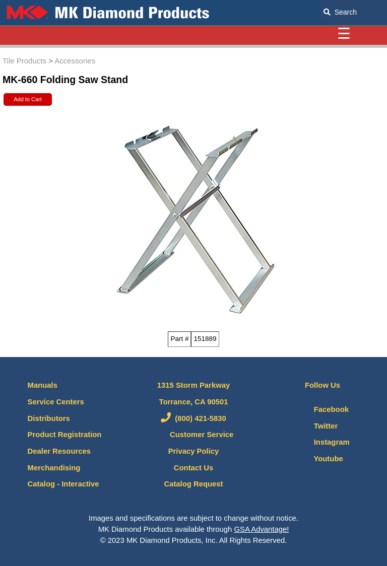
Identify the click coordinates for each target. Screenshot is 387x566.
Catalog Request (193, 484)
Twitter (316, 426)
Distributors (49, 418)
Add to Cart (28, 99)
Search (340, 12)
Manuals (42, 385)
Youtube (319, 459)
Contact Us (193, 468)
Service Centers (56, 402)
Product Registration (65, 435)
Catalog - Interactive (63, 484)
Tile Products (24, 60)
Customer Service (194, 435)
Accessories (74, 60)
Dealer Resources (59, 451)
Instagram (322, 442)
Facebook (322, 409)
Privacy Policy (193, 451)
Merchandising (54, 468)
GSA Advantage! (261, 529)
